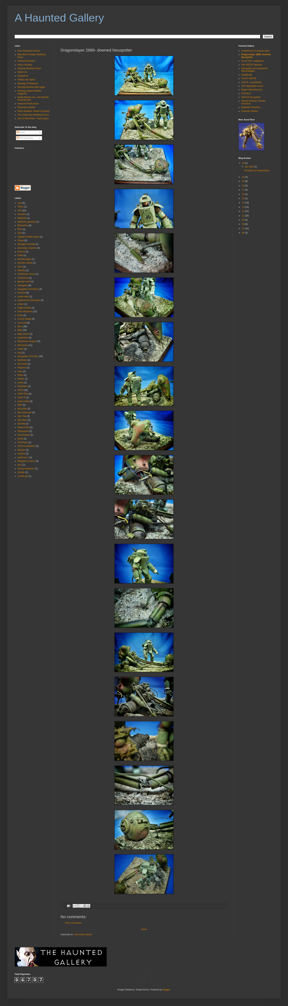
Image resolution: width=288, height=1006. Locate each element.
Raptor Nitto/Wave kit (251, 89)
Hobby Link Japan (26, 79)
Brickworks (22, 225)
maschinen (22, 337)
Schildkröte (246, 75)
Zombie (21, 472)
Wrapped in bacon (26, 461)
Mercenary (22, 345)
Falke (20, 255)
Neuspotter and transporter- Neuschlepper (254, 69)
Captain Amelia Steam (28, 236)
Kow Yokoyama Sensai (28, 51)
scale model (23, 401)
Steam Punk (23, 427)
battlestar (21, 218)
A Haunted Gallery (59, 18)
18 (243, 185)
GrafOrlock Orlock (26, 274)
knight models (24, 307)
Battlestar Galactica (250, 107)
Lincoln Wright (24, 319)
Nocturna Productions (28, 103)
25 (243, 163)
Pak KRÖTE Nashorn (251, 64)
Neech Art (22, 72)
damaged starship (26, 244)
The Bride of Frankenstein (256, 170)
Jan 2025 (249, 166)
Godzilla (21, 270)
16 (243, 194)
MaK (19, 330)
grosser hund (23, 281)
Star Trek (21, 416)
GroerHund (22, 278)
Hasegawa (22, 285)
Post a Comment (73, 923)
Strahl (20, 438)
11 (243, 215)
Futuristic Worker (249, 111)
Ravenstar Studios (26, 107)
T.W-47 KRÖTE (248, 78)
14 (243, 202)
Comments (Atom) (83, 934)
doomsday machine (27, 248)
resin (19, 371)
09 (243, 220)
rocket (20, 382)
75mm (20, 206)
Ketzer (20, 304)
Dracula (21, 251)
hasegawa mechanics (28, 289)
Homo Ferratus (24, 64)
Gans (20, 266)
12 (243, 211)
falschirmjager (24, 259)
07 (243, 228)
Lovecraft (21, 323)
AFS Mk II (246, 93)
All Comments (25, 138)
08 (243, 224)
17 (243, 190)
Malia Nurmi (23, 334)
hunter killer (23, 296)
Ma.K (20, 326)
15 (243, 198)
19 (243, 181)
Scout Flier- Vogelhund (252, 61)
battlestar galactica (26, 221)
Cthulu (20, 240)
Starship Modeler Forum (29, 68)
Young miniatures (25, 468)
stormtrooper (23, 435)
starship (21, 423)
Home (144, 929)
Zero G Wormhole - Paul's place (33, 118)
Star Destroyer (24, 412)
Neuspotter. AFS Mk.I (27, 356)
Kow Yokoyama (24, 311)
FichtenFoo (22, 76)
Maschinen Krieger (26, 341)
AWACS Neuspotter (250, 97)
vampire (21, 453)
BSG (19, 229)
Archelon (21, 214)
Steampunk (23, 431)
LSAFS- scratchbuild (251, 82)
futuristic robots (24, 263)
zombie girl (22, 476)
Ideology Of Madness (27, 83)
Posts (21, 132)
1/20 (19, 203)
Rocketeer (22, 386)
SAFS (20, 390)
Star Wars (22, 420)
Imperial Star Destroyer (28, 300)
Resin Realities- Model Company (33, 111)
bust (19, 233)
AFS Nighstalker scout (252, 86)
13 (243, 207)
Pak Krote (22, 364)
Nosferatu (22, 360)
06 (243, 232)
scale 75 (21, 397)
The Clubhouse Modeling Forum (33, 115)
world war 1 (23, 457)
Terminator (22, 442)
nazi (19, 352)
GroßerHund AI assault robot (255, 51)
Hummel (21, 292)
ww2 (19, 464)
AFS (19, 210)
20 (243, 177)
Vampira (21, 450)
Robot (20, 375)
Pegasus (21, 367)
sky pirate (22, 408)
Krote (20, 315)
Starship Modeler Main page (31, 87)
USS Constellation (26, 446)
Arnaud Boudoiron (26, 61)
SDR (19, 405)
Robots (20, 378)
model (20, 349)
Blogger (166, 989)
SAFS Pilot (22, 393)
